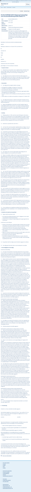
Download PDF (26, 11)
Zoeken (5, 7)
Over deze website (6, 462)
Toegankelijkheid (6, 473)
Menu (28, 4)
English (4, 465)
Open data (5, 479)
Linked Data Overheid (7, 480)
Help (4, 466)
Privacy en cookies (6, 472)
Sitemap (4, 474)
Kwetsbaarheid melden (7, 476)
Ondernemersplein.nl (6, 487)
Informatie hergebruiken (7, 470)
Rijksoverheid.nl (6, 485)
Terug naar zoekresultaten (6, 455)
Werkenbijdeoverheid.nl (7, 488)
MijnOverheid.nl (6, 484)
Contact (4, 464)
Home (2, 7)
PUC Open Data (5, 481)
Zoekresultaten (9, 7)
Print (21, 11)
